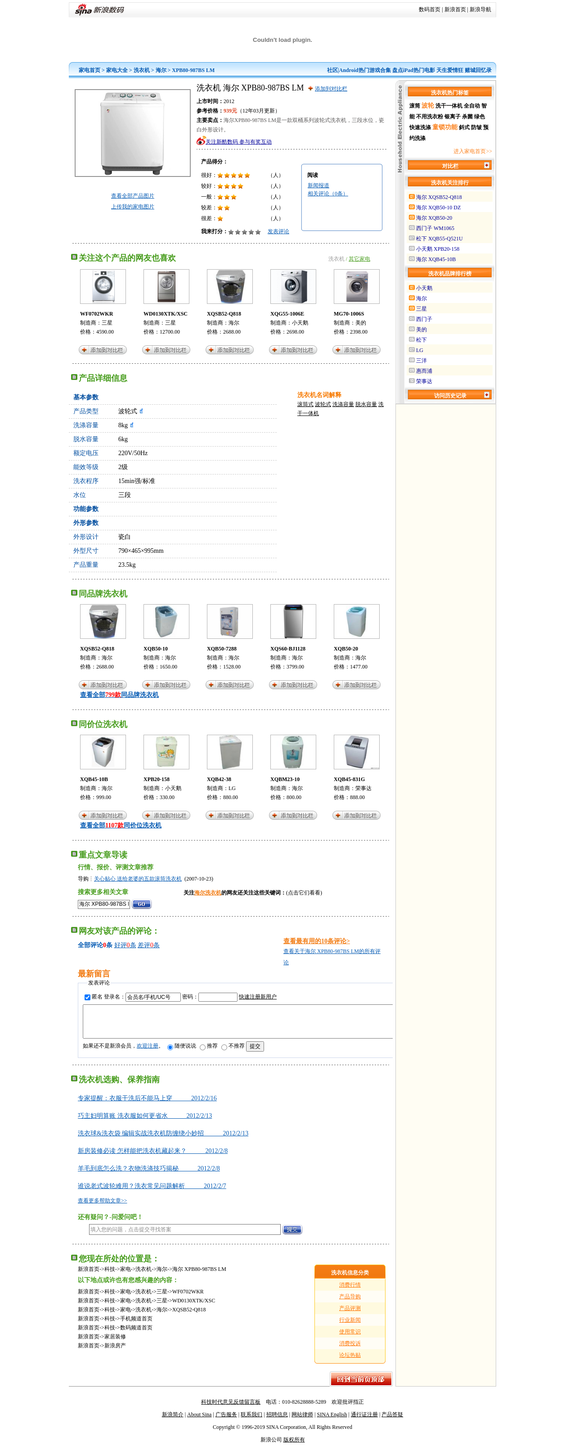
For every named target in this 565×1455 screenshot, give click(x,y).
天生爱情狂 (449, 70)
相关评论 (328, 193)
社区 (332, 70)
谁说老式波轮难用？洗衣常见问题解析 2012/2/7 (152, 1192)
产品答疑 (392, 1421)
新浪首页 (455, 9)
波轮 (428, 105)
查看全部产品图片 (132, 196)
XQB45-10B (94, 779)
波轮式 (323, 404)
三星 (107, 323)
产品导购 (350, 1303)
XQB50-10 (155, 649)
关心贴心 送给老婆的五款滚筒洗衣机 (138, 879)
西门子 (424, 319)
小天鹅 (300, 323)
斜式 (464, 127)
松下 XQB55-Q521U (439, 238)
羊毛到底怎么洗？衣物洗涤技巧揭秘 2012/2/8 (149, 1175)
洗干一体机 (448, 106)
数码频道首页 (136, 1334)
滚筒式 (305, 404)
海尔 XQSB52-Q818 (439, 197)
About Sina (199, 1421)
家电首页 (89, 70)
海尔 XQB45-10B (436, 259)
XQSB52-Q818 (224, 314)
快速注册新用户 (258, 997)
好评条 (125, 945)
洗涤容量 (343, 404)
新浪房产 (115, 1352)
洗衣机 (142, 70)
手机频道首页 (136, 1325)
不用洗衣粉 (429, 116)
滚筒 (414, 106)
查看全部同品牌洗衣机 (119, 694)
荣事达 (363, 788)
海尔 (161, 70)
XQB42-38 (219, 779)
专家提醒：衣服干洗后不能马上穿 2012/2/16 (147, 1105)
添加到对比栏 (331, 89)
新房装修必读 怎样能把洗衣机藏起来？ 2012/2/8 (153, 1157)
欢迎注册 (147, 1052)
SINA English (332, 1421)
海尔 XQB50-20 (434, 218)
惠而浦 (424, 371)
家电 (125, 1276)
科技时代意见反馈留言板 (230, 1408)
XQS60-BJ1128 (287, 649)
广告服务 (226, 1421)
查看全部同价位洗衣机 (120, 825)
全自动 (472, 106)
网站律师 (302, 1421)
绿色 (479, 116)
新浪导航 (480, 9)
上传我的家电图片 (132, 206)
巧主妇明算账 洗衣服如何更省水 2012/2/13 (145, 1122)
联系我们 (251, 1421)
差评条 (149, 945)
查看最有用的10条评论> (316, 941)
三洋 (421, 360)
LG (232, 788)
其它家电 (359, 259)
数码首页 (429, 9)
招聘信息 (277, 1421)
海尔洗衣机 (207, 893)
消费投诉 (350, 1350)
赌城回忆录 (478, 70)
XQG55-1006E (287, 314)
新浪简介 (173, 1421)
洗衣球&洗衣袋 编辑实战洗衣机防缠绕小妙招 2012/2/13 (163, 1140)
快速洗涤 (420, 127)
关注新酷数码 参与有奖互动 (239, 142)
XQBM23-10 (285, 779)
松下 (421, 340)
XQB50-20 (346, 649)
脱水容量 (366, 404)
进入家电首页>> (472, 151)
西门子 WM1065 (435, 228)
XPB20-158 (156, 779)
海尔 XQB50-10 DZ (438, 207)
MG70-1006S (349, 314)
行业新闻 (350, 1327)
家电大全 (117, 70)
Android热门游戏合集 (365, 70)
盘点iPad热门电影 (413, 70)
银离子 (452, 116)
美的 (360, 323)
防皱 (476, 127)
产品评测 (350, 1315)
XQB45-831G (349, 779)
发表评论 (278, 231)
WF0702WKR (96, 314)
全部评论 (90, 945)
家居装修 (115, 1343)
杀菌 (467, 116)
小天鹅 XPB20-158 (437, 249)
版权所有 (294, 1446)
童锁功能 (444, 127)
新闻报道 (318, 185)
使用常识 (350, 1338)
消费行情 (350, 1291)
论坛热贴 (350, 1362)
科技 (109, 1276)
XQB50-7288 (222, 649)
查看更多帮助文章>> (102, 1207)
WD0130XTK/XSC (165, 314)
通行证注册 (364, 1421)
